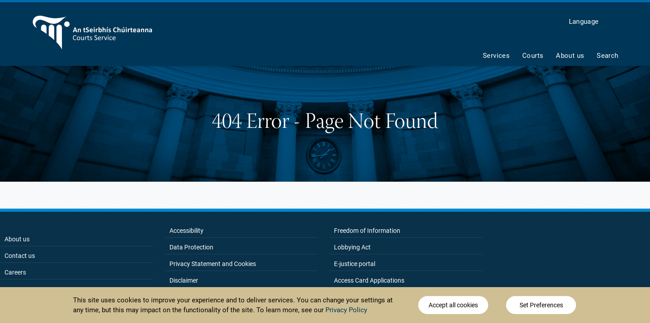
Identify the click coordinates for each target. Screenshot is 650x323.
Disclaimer (183, 280)
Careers (15, 272)
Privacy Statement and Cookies (212, 263)
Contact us (19, 255)
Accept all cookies (453, 306)
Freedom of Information (367, 230)
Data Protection (191, 247)
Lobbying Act (352, 247)
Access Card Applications (369, 280)
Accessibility (186, 230)
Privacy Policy (346, 310)
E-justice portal (354, 263)
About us (17, 239)
